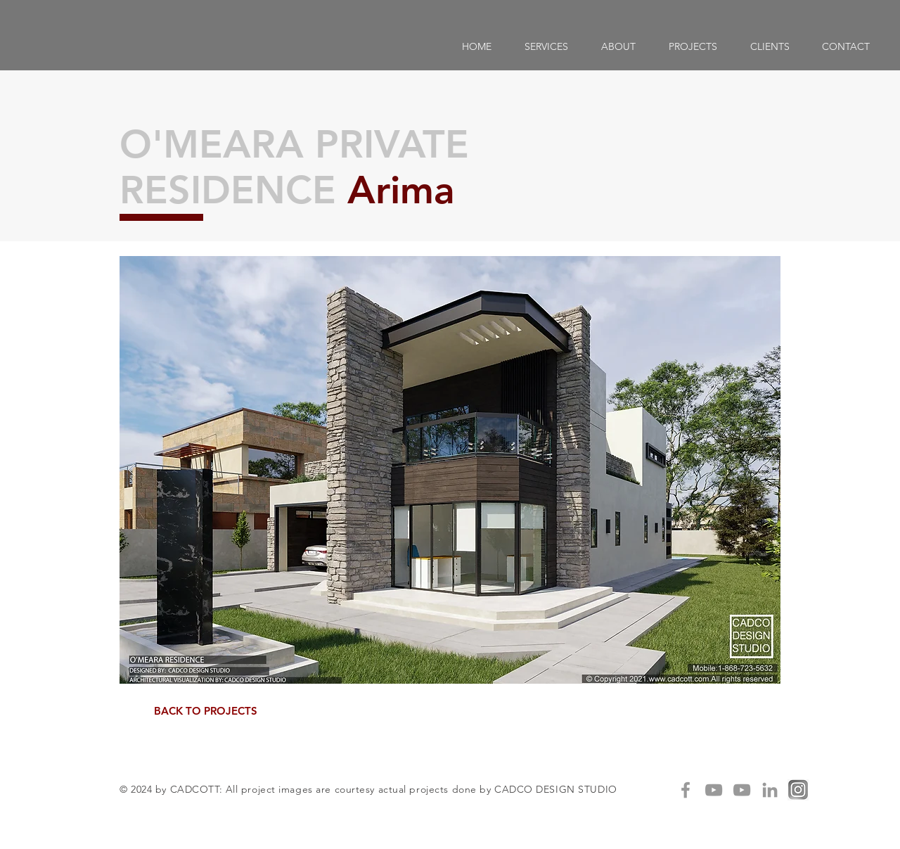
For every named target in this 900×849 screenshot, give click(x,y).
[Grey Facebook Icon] (685, 789)
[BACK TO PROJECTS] (205, 711)
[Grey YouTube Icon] (713, 789)
